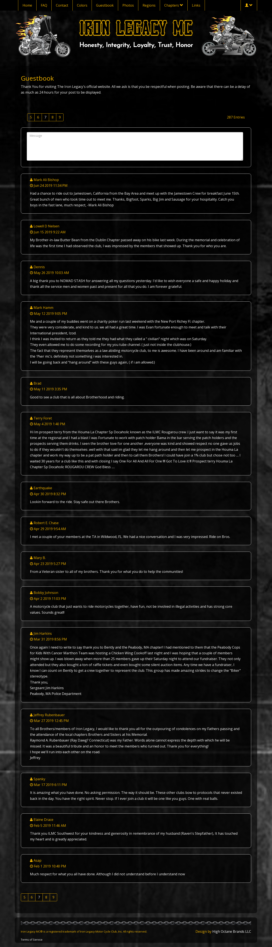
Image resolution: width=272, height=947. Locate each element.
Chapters (173, 5)
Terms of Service (31, 939)
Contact (62, 5)
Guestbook (105, 5)
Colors (82, 5)
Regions (149, 5)
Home (27, 5)
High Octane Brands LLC (231, 931)
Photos (128, 5)
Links (196, 5)
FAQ (44, 5)
